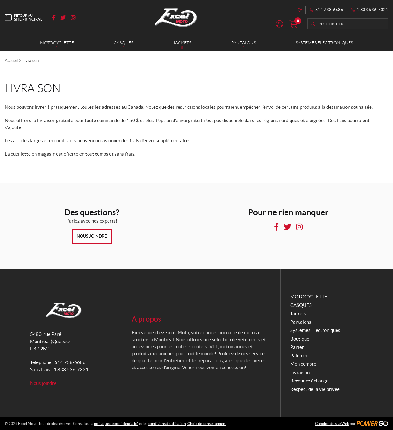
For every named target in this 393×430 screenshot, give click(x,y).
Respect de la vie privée (315, 389)
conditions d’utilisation (167, 423)
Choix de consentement (206, 423)
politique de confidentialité (116, 423)
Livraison (300, 372)
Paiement (300, 355)
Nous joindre (92, 236)
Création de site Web (332, 423)
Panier (297, 347)
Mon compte (303, 364)
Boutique (299, 339)
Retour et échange (309, 380)
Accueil (11, 60)
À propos (146, 319)
